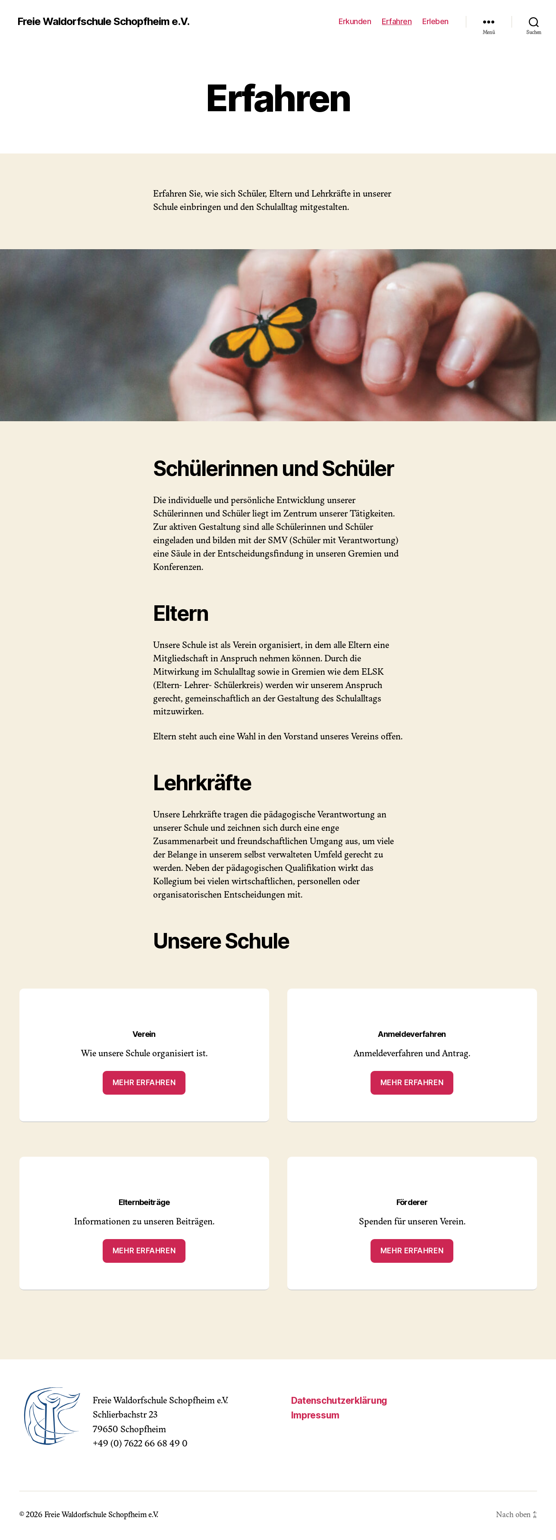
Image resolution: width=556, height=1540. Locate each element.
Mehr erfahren (144, 1082)
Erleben (435, 21)
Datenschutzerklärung (339, 1400)
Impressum (315, 1415)
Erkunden (355, 21)
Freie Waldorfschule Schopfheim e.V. (103, 21)
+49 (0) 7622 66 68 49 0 (140, 1444)
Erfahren (397, 21)
